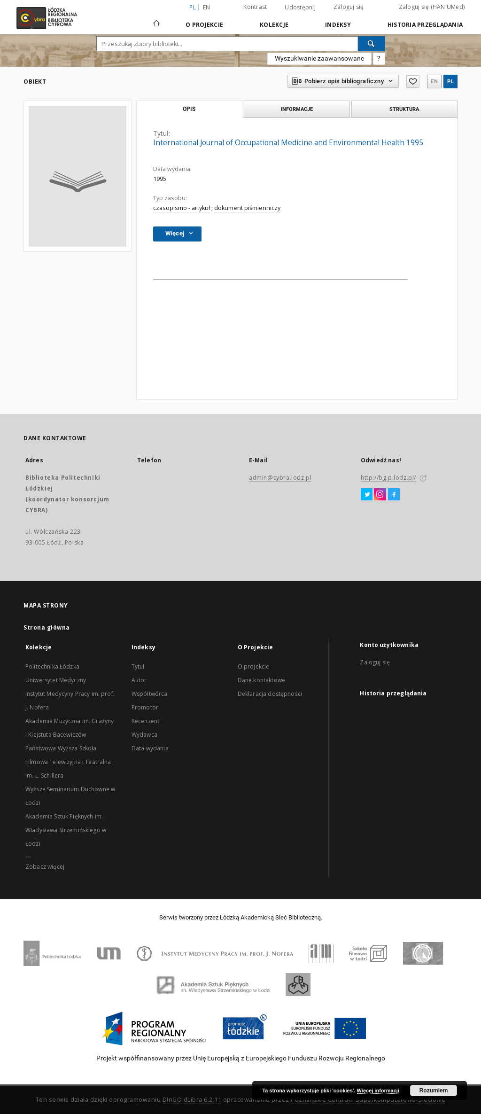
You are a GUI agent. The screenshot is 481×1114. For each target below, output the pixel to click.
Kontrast (255, 7)
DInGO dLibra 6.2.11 (192, 1100)
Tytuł (138, 666)
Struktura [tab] (404, 109)
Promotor (145, 707)
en (206, 7)
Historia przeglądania (425, 25)
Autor (139, 680)
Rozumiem (433, 1090)
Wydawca (144, 735)
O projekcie (254, 666)
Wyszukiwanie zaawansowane (319, 58)
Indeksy (338, 25)
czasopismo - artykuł (181, 208)
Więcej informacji (378, 1090)
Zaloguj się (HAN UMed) (432, 7)
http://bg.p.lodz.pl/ (388, 478)
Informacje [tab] (297, 109)
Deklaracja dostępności (270, 694)
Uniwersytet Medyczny (55, 680)
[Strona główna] (156, 19)
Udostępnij (300, 7)
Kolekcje (274, 25)
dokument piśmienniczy (247, 208)
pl (450, 81)
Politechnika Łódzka (52, 666)
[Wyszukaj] (371, 43)
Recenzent (145, 721)
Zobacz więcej (44, 867)
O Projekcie (204, 25)
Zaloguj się (349, 7)
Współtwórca (150, 694)
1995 (159, 179)
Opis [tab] (189, 109)
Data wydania (150, 748)
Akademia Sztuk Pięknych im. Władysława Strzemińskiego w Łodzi (65, 830)
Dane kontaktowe (261, 680)
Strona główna (46, 627)
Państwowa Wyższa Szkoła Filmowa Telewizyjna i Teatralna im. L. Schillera (68, 761)
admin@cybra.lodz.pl (280, 478)
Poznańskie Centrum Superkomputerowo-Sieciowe (368, 1100)
